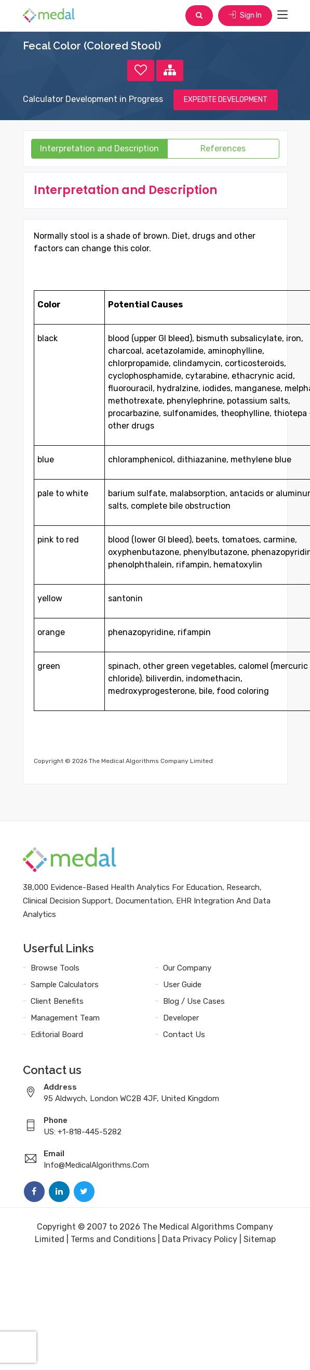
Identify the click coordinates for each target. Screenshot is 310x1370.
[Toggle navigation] (282, 15)
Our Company (187, 968)
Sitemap (260, 1239)
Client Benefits (57, 1001)
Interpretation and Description (99, 148)
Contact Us (184, 1034)
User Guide (182, 984)
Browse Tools (55, 968)
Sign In (245, 15)
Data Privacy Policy (199, 1239)
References (223, 148)
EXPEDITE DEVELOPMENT (225, 99)
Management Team (65, 1018)
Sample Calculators (65, 984)
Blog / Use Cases (194, 1001)
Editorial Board (57, 1034)
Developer (181, 1018)
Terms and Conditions (113, 1239)
